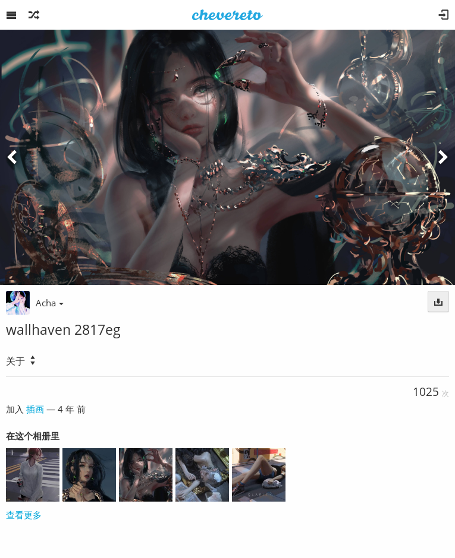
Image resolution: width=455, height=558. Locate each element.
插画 (35, 409)
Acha (50, 303)
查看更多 (24, 515)
